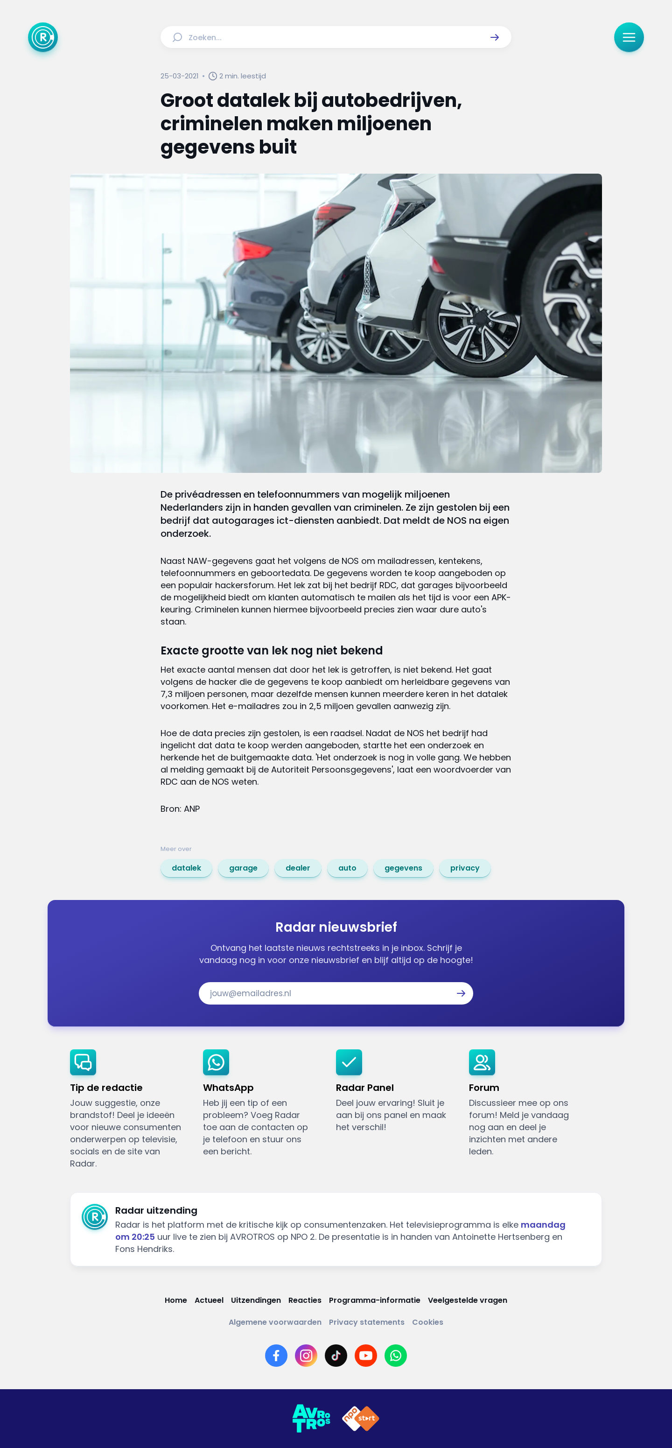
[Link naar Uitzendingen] (256, 1300)
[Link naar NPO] (361, 1418)
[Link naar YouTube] (366, 1355)
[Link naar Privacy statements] (367, 1322)
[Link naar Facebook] (276, 1355)
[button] (494, 37)
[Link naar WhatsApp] (396, 1355)
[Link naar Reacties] (305, 1300)
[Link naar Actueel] (209, 1300)
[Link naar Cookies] (427, 1322)
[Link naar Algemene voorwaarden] (275, 1322)
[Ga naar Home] (43, 37)
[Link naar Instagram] (306, 1355)
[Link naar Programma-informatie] (374, 1300)
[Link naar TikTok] (336, 1355)
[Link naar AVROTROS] (311, 1418)
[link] (186, 868)
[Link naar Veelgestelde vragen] (467, 1300)
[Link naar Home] (176, 1300)
